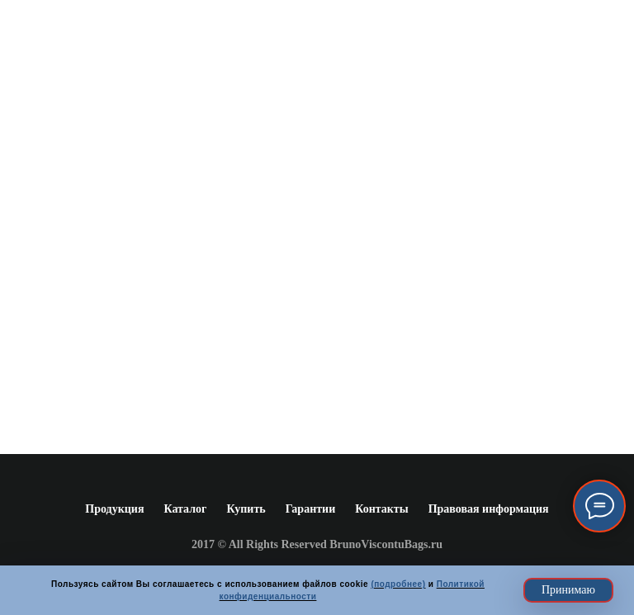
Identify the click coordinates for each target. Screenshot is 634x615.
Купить (245, 509)
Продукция (114, 509)
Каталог (184, 509)
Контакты (381, 509)
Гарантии (311, 509)
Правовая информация (488, 509)
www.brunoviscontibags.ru (317, 309)
